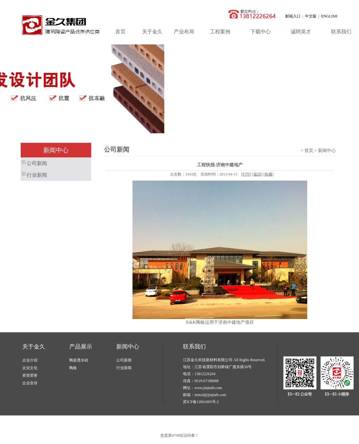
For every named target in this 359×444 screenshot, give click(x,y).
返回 (257, 174)
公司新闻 (34, 162)
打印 (246, 174)
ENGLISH (329, 16)
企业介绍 (29, 360)
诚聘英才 (301, 31)
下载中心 (260, 31)
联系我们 (194, 346)
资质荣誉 (29, 375)
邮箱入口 (293, 16)
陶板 (73, 368)
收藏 (268, 174)
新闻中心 (127, 346)
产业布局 (184, 31)
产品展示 (80, 346)
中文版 (310, 16)
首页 (120, 31)
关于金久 (152, 31)
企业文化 (29, 368)
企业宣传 (29, 383)
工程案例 (220, 31)
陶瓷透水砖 (78, 360)
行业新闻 (34, 174)
